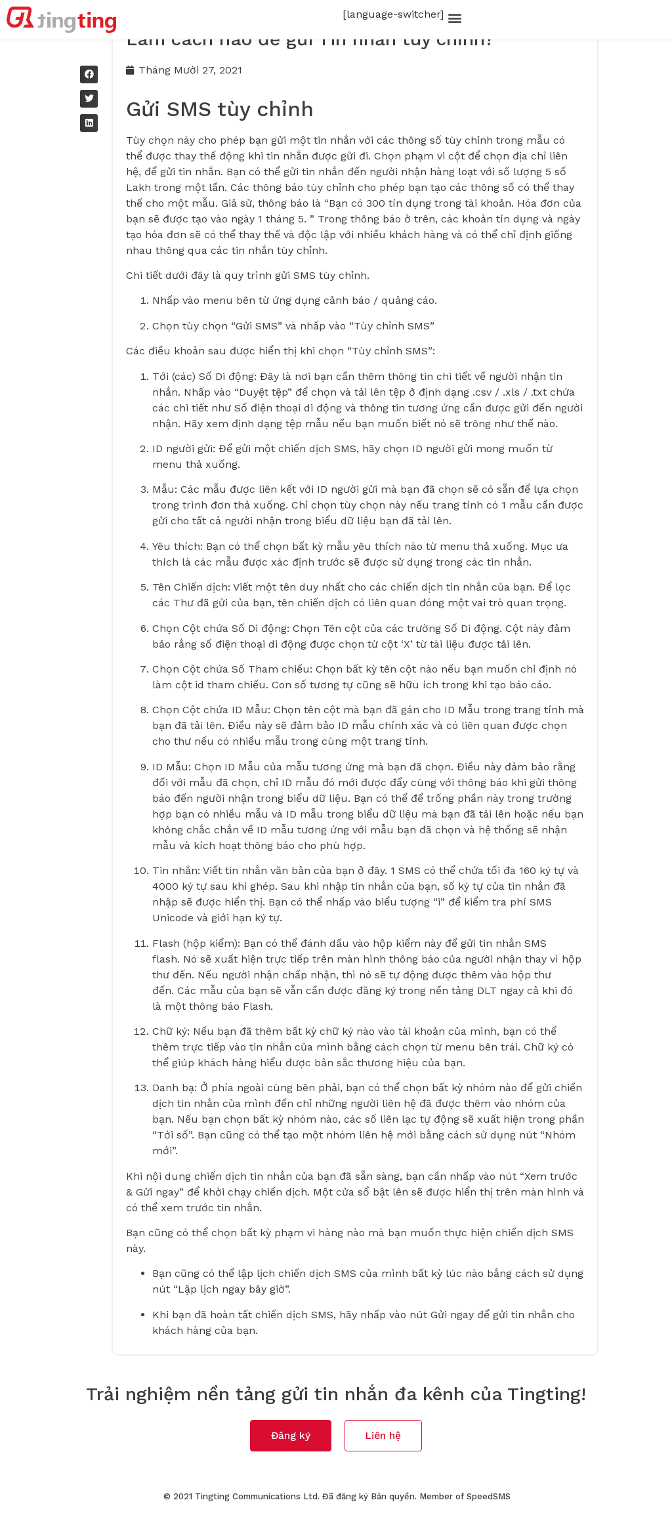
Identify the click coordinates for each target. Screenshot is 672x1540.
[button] (454, 17)
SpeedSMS (489, 1521)
